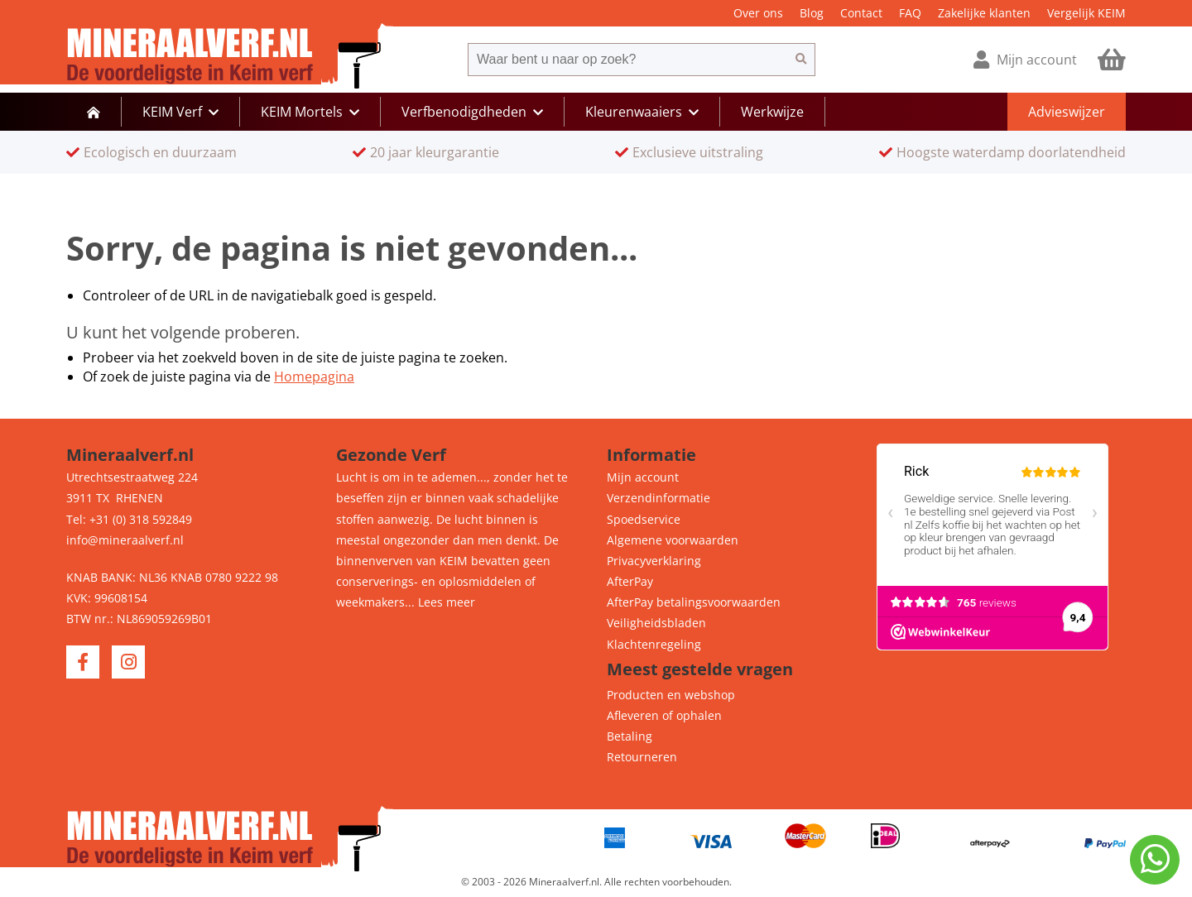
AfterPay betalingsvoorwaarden (694, 602)
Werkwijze (772, 112)
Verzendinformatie (658, 498)
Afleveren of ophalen (664, 715)
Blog (812, 13)
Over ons (758, 13)
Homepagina (314, 376)
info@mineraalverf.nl (125, 540)
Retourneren (642, 757)
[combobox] (627, 59)
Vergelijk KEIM (1086, 13)
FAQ (910, 13)
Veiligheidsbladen (656, 623)
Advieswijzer (1066, 112)
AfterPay (630, 581)
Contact (861, 13)
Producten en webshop (671, 695)
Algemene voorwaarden (672, 540)
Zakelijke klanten (984, 13)
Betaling (629, 736)
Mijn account (643, 477)
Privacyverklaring (654, 560)
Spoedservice (643, 519)
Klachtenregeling (654, 644)
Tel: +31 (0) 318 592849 (129, 519)
